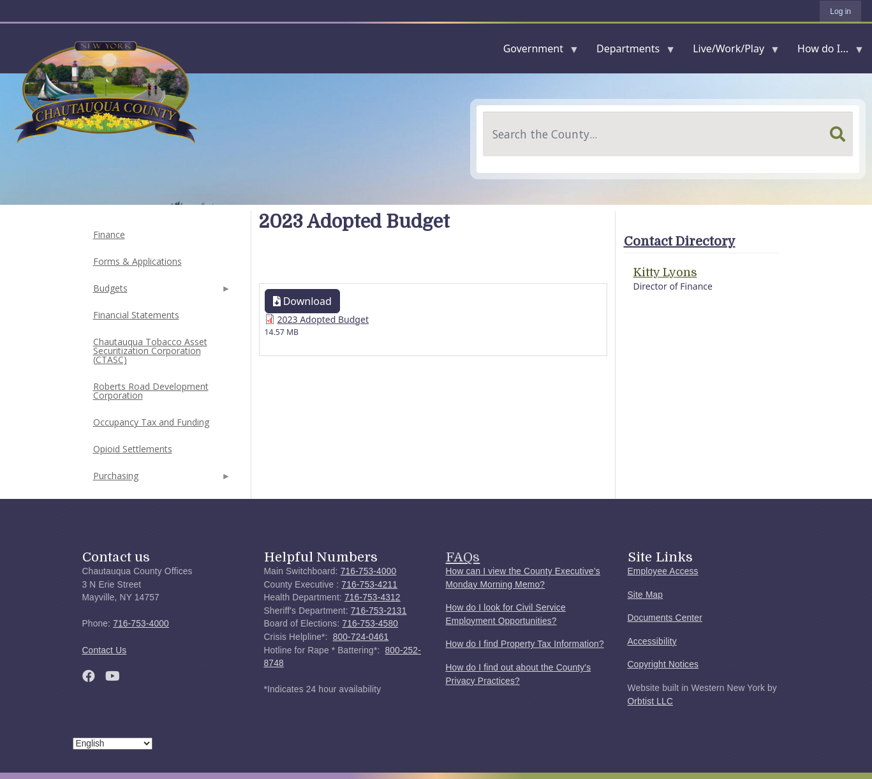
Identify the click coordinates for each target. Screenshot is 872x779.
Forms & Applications (137, 261)
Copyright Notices (663, 664)
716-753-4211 (369, 585)
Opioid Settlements (132, 449)
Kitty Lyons (665, 272)
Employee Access (663, 571)
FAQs (463, 557)
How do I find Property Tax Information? (525, 644)
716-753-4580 (370, 623)
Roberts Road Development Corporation (151, 390)
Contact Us (104, 650)
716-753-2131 (379, 611)
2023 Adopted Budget (323, 319)
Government (536, 51)
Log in (840, 11)
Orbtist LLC (651, 701)
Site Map (645, 595)
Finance (109, 234)
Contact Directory (679, 241)
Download (302, 301)
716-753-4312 (372, 597)
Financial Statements (136, 315)
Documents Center (665, 618)
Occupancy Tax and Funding (151, 422)
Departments (630, 51)
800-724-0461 (361, 637)
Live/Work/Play (731, 51)
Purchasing (161, 479)
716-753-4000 (141, 623)
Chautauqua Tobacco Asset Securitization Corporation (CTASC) (150, 351)
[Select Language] (112, 744)
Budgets (161, 292)
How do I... (825, 51)
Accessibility (652, 641)
